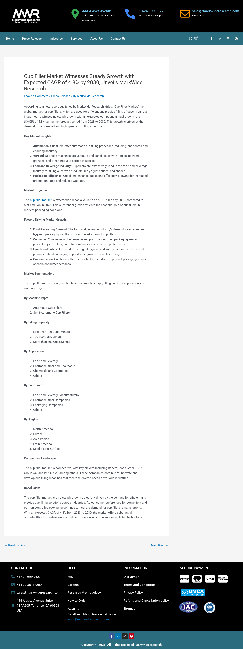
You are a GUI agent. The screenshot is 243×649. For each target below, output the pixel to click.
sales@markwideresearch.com (215, 11)
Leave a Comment (36, 96)
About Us (96, 38)
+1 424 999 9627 (150, 11)
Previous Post (15, 545)
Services (76, 38)
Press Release (32, 38)
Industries (56, 38)
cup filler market (41, 200)
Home (10, 38)
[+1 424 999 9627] (130, 14)
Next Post (159, 545)
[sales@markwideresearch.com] (185, 14)
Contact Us (118, 38)
